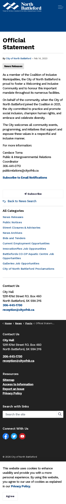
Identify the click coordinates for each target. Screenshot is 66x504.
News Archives (12, 233)
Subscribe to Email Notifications (25, 177)
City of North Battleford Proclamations (28, 268)
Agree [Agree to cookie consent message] (10, 496)
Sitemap (8, 380)
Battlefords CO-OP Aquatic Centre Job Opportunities (28, 256)
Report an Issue (13, 389)
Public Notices (12, 222)
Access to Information (18, 384)
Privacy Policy (12, 393)
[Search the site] (33, 414)
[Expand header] (60, 7)
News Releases (13, 66)
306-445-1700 (12, 305)
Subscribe (33, 194)
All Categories (13, 211)
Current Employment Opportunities (26, 243)
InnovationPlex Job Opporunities (24, 248)
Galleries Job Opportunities (21, 263)
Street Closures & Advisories (21, 227)
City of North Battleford (18, 58)
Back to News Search (22, 201)
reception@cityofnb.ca (18, 310)
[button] (59, 414)
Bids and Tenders (14, 238)
